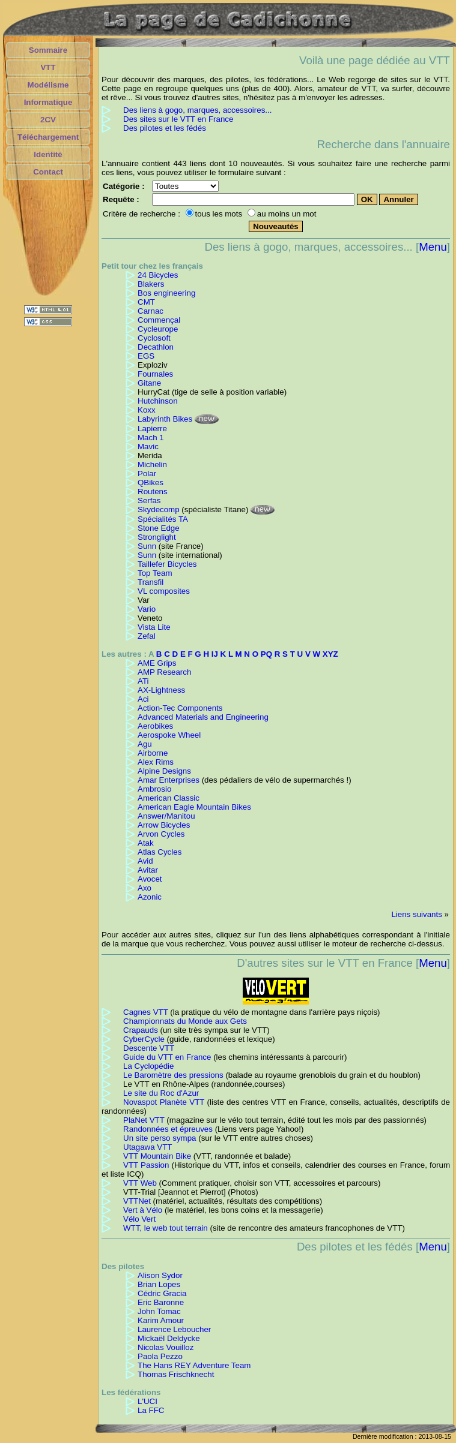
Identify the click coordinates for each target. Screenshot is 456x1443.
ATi (143, 681)
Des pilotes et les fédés (164, 128)
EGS (146, 355)
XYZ (330, 654)
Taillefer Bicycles (167, 564)
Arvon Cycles (161, 833)
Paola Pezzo (160, 1356)
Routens (153, 491)
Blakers (151, 283)
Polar (147, 473)
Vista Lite (154, 627)
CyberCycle (144, 1039)
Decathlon (156, 346)
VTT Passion (146, 1165)
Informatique (48, 102)
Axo (144, 887)
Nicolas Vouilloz (165, 1347)
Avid (145, 860)
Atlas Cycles (159, 851)
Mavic (148, 446)
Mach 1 (151, 437)
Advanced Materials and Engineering (203, 717)
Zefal (147, 636)
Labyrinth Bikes (165, 418)
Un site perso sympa (159, 1138)
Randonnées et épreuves (168, 1129)
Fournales (155, 373)
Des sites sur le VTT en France (178, 119)
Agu (145, 743)
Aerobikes (155, 726)
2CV (48, 119)
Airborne (153, 752)
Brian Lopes (159, 1284)
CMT (146, 301)
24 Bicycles (158, 274)
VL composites (164, 591)
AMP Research (164, 672)
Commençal (159, 319)
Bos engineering (166, 292)
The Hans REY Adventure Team (194, 1365)
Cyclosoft (154, 337)
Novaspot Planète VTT (163, 1102)
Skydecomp (159, 509)
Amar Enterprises (168, 779)
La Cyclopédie (148, 1066)
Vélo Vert (139, 1218)
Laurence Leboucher (174, 1329)
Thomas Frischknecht (176, 1374)
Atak (146, 842)
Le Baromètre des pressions (173, 1075)
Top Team (155, 573)
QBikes (150, 482)
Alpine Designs (164, 770)
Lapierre (152, 428)
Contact (48, 171)
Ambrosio (154, 788)
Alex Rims (156, 761)
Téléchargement (48, 137)
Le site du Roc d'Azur (161, 1093)
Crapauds (140, 1030)
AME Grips (157, 663)
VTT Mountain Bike (157, 1156)
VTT (47, 67)
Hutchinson (158, 400)
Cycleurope (158, 328)
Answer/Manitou (166, 815)
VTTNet (137, 1201)
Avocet (150, 878)
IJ (214, 654)
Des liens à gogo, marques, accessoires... (197, 110)
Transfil (150, 582)
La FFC (151, 1410)
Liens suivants (416, 914)
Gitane (149, 382)
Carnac (150, 310)
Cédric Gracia (162, 1293)
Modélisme (48, 84)
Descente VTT (148, 1048)
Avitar (148, 869)
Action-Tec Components (180, 708)
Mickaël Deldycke (169, 1338)
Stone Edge (159, 528)
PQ (266, 654)
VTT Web (140, 1183)
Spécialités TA (163, 519)
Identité (48, 154)
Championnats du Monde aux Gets (185, 1021)
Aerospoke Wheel (169, 734)
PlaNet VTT (144, 1120)
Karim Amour (161, 1320)
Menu (433, 246)
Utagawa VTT (147, 1147)
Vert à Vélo (142, 1209)
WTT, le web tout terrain (165, 1227)
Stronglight (157, 537)
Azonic (150, 896)
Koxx (147, 409)
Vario (147, 609)
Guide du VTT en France (167, 1057)
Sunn (147, 546)
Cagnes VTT (145, 1012)
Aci (143, 699)
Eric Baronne (161, 1302)
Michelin (152, 464)
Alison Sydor (160, 1275)
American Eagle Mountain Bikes (194, 806)
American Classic (168, 797)
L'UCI (147, 1401)
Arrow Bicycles (164, 824)
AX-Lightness (161, 690)
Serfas (149, 500)
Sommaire (48, 50)
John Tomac (159, 1311)
